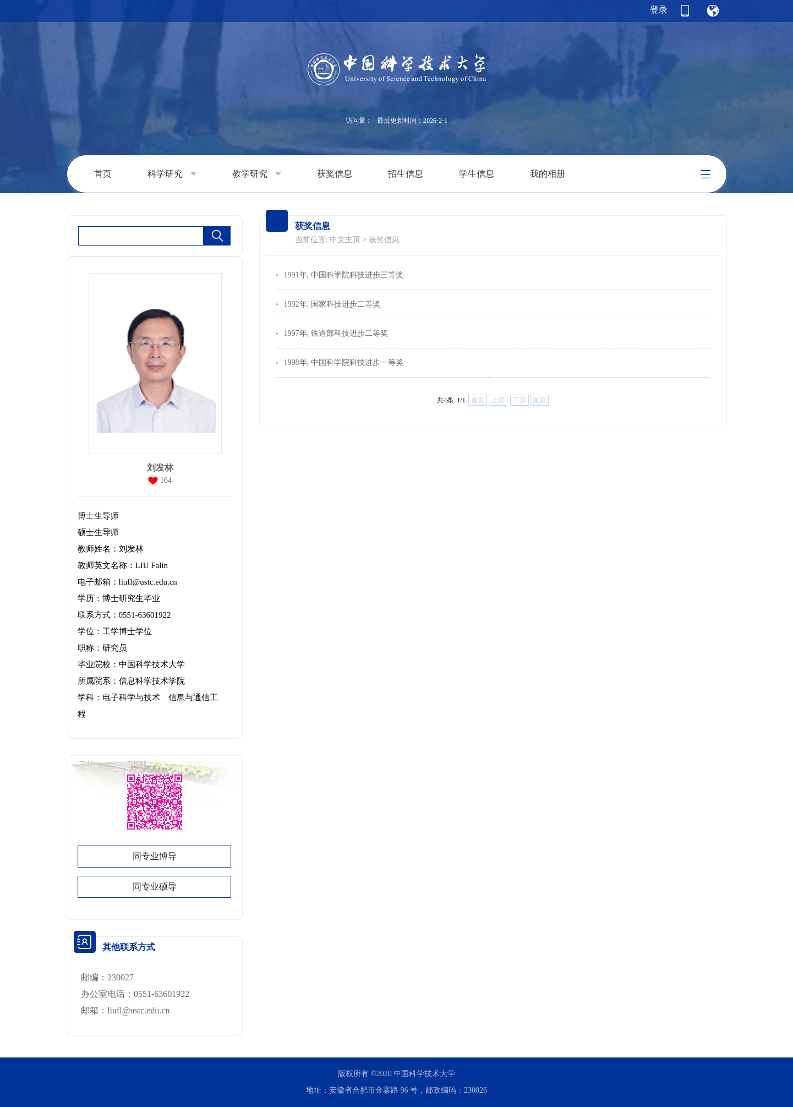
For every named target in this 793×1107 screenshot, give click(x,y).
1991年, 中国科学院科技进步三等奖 (343, 275)
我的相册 (547, 173)
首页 (103, 173)
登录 (659, 9)
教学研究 (256, 174)
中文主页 (345, 240)
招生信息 (405, 173)
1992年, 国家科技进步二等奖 (332, 304)
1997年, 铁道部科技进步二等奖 (336, 333)
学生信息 (476, 173)
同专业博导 (155, 856)
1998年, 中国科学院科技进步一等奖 (343, 362)
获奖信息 (334, 173)
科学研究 (171, 174)
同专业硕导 (155, 886)
